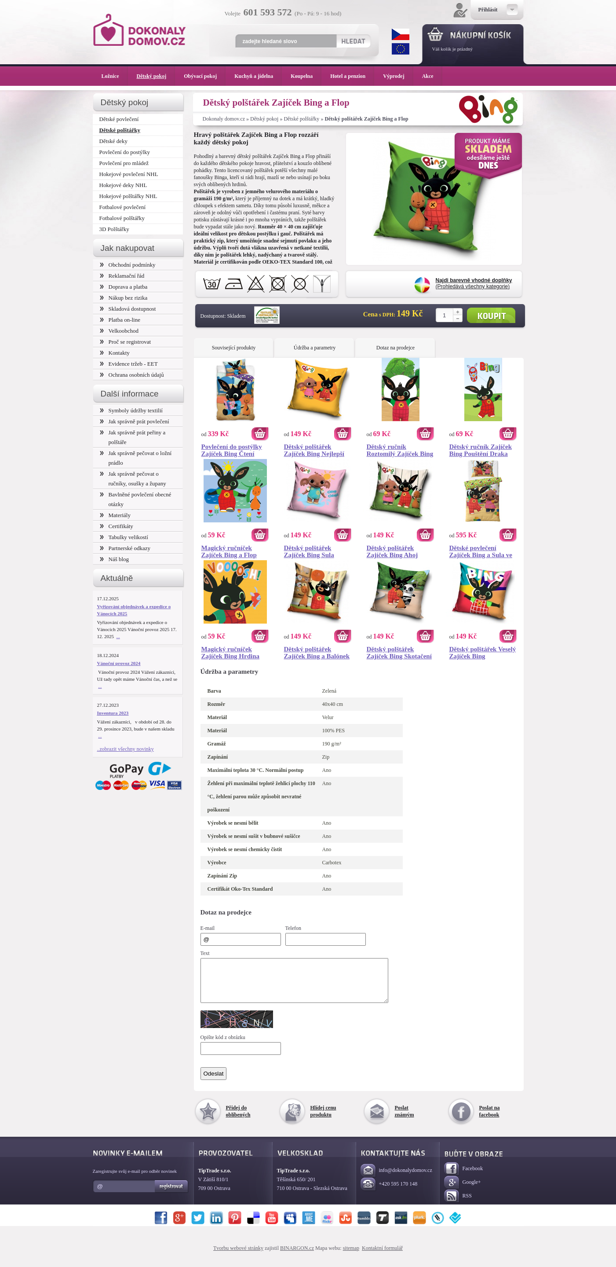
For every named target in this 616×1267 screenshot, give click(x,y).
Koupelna (306, 76)
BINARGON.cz (297, 1256)
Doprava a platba (124, 286)
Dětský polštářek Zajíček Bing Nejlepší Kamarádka (314, 450)
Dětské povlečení (119, 119)
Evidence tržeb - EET (129, 363)
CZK (400, 34)
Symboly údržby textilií (131, 410)
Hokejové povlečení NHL (128, 174)
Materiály (115, 515)
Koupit (491, 315)
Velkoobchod (119, 330)
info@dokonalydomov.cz (396, 1179)
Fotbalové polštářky (122, 218)
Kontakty (115, 352)
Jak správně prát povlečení (134, 421)
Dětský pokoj (264, 119)
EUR (400, 49)
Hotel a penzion (352, 76)
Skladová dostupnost (128, 308)
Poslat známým (404, 1119)
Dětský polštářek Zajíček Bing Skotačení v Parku (399, 653)
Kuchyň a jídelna (258, 76)
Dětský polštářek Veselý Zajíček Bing (482, 653)
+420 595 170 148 (389, 1192)
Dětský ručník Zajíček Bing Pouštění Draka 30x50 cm (480, 450)
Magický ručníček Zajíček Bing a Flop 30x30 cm (229, 551)
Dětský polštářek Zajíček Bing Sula (309, 551)
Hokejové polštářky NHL (128, 196)
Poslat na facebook (489, 1119)
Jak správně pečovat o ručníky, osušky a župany (133, 478)
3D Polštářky (114, 229)
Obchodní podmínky (128, 264)
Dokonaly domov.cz (224, 119)
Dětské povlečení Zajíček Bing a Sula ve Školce (480, 551)
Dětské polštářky (301, 119)
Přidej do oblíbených (238, 1119)
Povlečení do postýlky (124, 152)
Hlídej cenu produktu (323, 1119)
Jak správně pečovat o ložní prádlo (136, 458)
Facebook (463, 1177)
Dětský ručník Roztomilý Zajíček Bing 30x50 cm (400, 450)
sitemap (351, 1256)
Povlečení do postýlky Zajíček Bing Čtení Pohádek (231, 450)
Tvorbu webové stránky (238, 1256)
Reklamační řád (122, 275)
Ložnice (115, 76)
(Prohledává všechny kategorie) (474, 283)
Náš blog (114, 559)
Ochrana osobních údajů (132, 374)
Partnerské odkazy (125, 548)
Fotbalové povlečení (122, 207)
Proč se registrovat (125, 341)
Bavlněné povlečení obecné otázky (135, 499)
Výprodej (398, 76)
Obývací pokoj (205, 76)
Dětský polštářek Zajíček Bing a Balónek (317, 653)
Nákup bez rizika (124, 297)
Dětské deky (113, 141)
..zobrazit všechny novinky (125, 749)
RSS (458, 1204)
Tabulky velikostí (124, 537)
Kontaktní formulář (382, 1256)
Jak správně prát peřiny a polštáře (133, 437)
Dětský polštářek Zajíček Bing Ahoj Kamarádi (392, 551)
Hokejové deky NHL (123, 185)
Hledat (353, 41)
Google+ (462, 1190)
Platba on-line (120, 319)
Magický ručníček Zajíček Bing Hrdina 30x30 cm (230, 653)
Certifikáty (116, 526)
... (118, 636)
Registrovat (172, 1194)
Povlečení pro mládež (124, 163)
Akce (429, 76)
